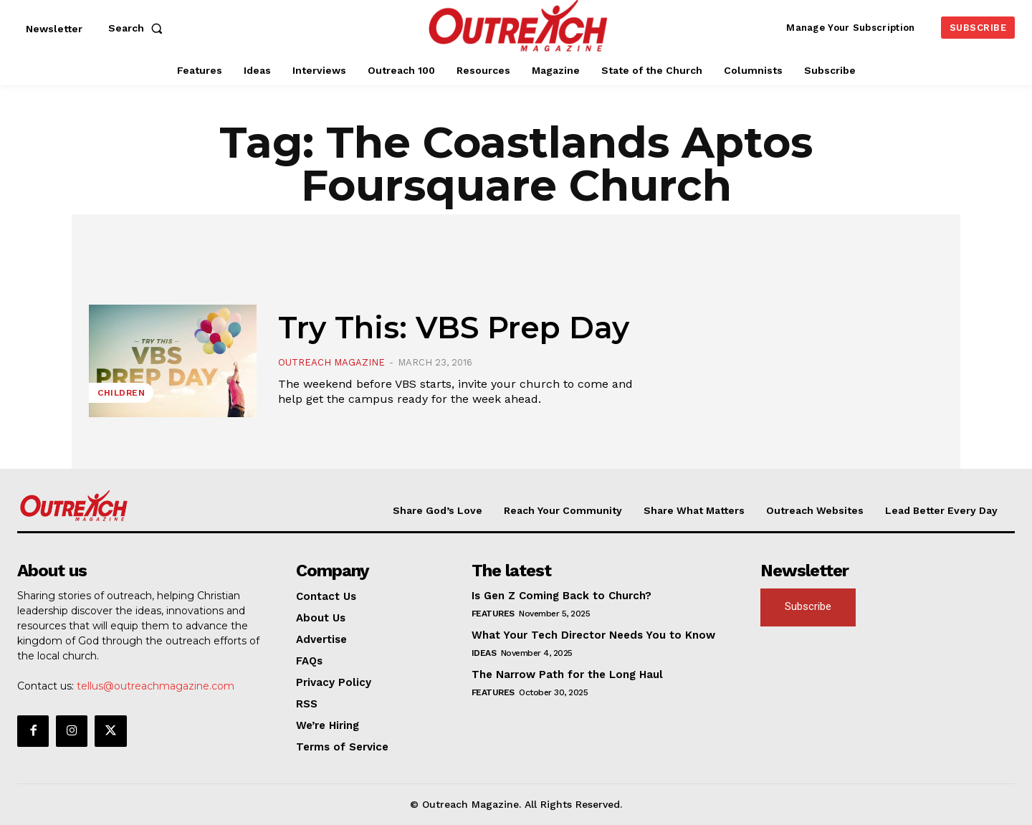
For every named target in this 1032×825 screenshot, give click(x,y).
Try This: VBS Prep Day (453, 327)
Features (493, 614)
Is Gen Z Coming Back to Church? (561, 595)
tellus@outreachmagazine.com (155, 685)
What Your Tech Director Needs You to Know (593, 635)
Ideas (484, 653)
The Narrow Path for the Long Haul (567, 674)
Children (121, 393)
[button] (138, 28)
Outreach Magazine (331, 362)
